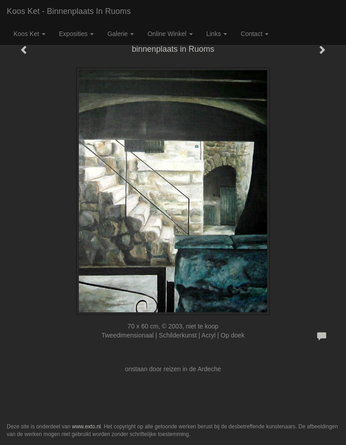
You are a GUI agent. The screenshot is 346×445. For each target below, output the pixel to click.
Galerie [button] (120, 33)
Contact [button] (255, 33)
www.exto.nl (86, 426)
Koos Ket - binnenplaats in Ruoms (69, 11)
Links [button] (217, 33)
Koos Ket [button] (30, 33)
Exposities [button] (76, 33)
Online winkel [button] (169, 33)
